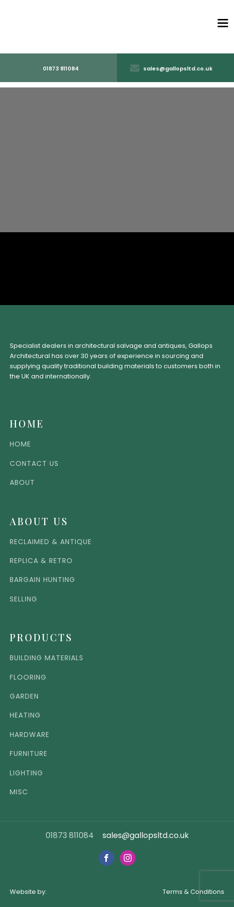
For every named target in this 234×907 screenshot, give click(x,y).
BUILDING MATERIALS (47, 658)
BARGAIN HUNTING (42, 579)
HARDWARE (30, 734)
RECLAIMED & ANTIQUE (51, 542)
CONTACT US (34, 463)
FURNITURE (29, 753)
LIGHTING (26, 773)
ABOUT (22, 482)
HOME (20, 444)
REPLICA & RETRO (41, 561)
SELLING (23, 599)
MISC (19, 792)
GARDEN (24, 696)
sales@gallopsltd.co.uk (145, 835)
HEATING (25, 715)
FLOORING (28, 677)
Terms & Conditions (193, 891)
